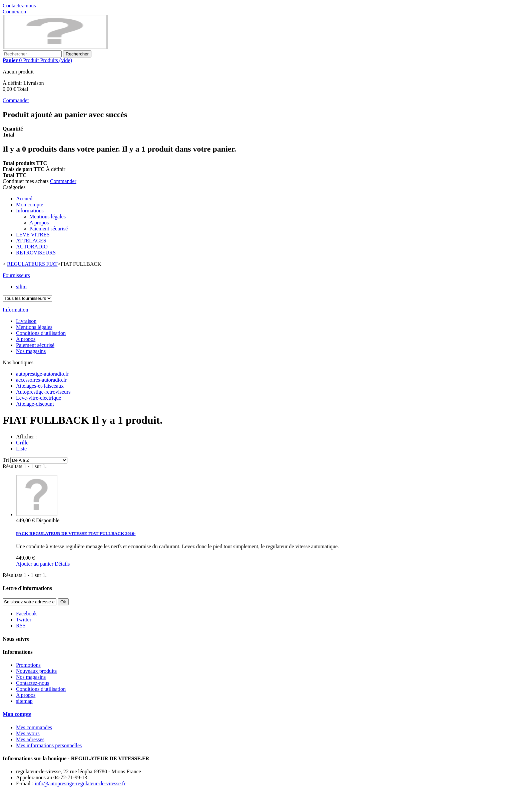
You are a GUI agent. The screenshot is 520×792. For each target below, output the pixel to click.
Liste (21, 448)
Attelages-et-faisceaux (40, 386)
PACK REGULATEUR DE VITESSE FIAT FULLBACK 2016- (75, 533)
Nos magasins (31, 351)
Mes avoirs (28, 733)
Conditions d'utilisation (41, 333)
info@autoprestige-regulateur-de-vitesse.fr (80, 783)
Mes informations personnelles (49, 745)
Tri (6, 460)
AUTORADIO (32, 246)
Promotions (28, 665)
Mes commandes (34, 727)
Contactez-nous (19, 5)
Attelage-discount (35, 404)
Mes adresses (30, 739)
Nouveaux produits (36, 671)
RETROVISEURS (36, 252)
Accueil (24, 198)
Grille (22, 442)
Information (15, 310)
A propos (39, 222)
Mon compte (29, 204)
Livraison (26, 321)
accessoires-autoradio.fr (41, 380)
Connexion (14, 11)
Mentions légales (47, 216)
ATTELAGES (31, 240)
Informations (30, 210)
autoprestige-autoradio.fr (42, 374)
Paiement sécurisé (48, 228)
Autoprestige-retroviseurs (43, 392)
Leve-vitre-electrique (38, 398)
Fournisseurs (16, 275)
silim (21, 286)
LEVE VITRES (33, 234)
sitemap (24, 701)
